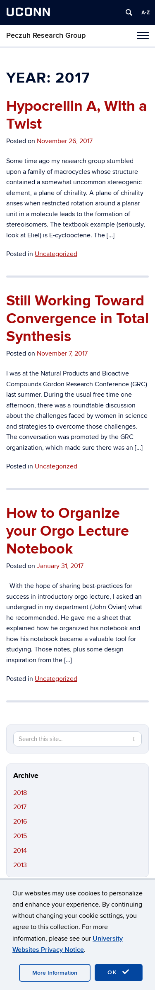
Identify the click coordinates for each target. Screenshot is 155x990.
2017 (19, 807)
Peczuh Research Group (46, 35)
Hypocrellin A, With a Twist (76, 115)
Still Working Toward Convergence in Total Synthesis (77, 319)
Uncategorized (56, 254)
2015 (20, 836)
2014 (20, 850)
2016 (20, 821)
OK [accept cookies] (118, 972)
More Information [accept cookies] (54, 972)
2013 (20, 865)
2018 (20, 793)
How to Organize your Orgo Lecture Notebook (67, 531)
